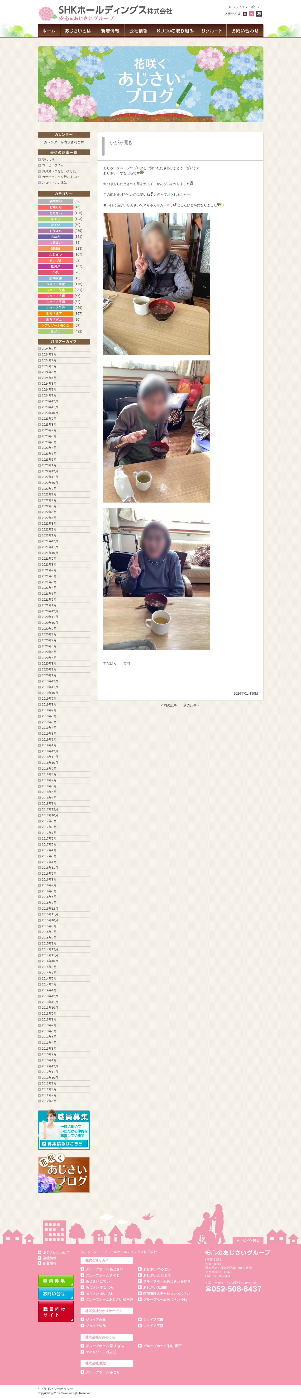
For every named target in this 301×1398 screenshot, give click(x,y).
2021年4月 (49, 587)
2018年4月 (49, 798)
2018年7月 (49, 780)
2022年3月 (49, 523)
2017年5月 (49, 844)
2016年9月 (49, 873)
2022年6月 (49, 506)
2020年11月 (50, 617)
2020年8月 (49, 634)
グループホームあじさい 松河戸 (109, 1299)
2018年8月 (49, 774)
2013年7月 (49, 1025)
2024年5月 (49, 372)
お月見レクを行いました (59, 171)
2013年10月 (50, 1007)
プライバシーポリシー (56, 1389)
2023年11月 (50, 407)
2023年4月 (49, 448)
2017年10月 (50, 815)
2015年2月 (49, 937)
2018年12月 (50, 751)
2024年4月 (49, 378)
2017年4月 (49, 850)
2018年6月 (49, 786)
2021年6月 (49, 576)
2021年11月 (50, 547)
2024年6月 (49, 366)
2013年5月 (49, 1036)
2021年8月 (49, 564)
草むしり (48, 159)
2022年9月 (49, 488)
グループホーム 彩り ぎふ (105, 1346)
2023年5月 (49, 442)
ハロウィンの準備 (54, 182)
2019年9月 (49, 698)
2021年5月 (49, 582)
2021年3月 (49, 593)
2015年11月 (50, 914)
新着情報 (49, 1263)
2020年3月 (49, 663)
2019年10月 (50, 693)
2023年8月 (49, 424)
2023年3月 (49, 453)
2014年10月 (50, 961)
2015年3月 (49, 932)
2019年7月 (49, 710)
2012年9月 (49, 1083)
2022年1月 (49, 535)
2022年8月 (49, 494)
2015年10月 (50, 920)
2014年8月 (49, 967)
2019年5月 (49, 722)
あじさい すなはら (99, 1287)
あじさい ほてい (98, 1281)
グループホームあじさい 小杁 (165, 1299)
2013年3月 (49, 1048)
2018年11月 (50, 757)
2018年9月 (49, 768)
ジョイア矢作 (96, 1326)
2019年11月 (50, 687)
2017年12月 (50, 809)
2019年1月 (49, 745)
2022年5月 (49, 512)
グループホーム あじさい (104, 1269)
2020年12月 (50, 611)
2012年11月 (50, 1072)
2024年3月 (49, 383)
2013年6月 (49, 1031)
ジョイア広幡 (153, 1320)
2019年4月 (49, 727)
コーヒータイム (53, 165)
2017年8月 (49, 827)
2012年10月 (50, 1077)
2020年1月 (49, 675)
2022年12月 (50, 471)
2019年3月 (49, 733)
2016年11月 (50, 867)
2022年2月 (49, 529)
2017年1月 (49, 862)
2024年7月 (49, 360)
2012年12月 (50, 1066)
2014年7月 (49, 973)
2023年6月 (49, 436)
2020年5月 (49, 652)
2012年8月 (49, 1089)
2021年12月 (50, 541)
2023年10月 (50, 413)
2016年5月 (49, 897)
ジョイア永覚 (96, 1320)
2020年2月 (49, 669)
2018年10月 (50, 762)
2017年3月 (49, 856)
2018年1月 (49, 803)
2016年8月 (49, 879)
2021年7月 (49, 570)
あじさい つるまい (157, 1269)
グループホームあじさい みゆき (167, 1281)
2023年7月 (49, 430)
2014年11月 (50, 955)
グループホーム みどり (103, 1372)
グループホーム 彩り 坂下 (162, 1346)
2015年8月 (49, 926)
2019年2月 (49, 739)
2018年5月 (49, 792)
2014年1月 (49, 990)
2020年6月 (49, 646)
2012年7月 (49, 1095)
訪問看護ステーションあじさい (166, 1293)
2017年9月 (49, 821)
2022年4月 (49, 518)
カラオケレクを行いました (60, 177)
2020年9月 (49, 628)
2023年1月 (49, 465)
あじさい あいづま (99, 1293)
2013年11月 (50, 1002)
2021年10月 (50, 553)
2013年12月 (50, 996)
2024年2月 (49, 389)
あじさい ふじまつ (157, 1275)
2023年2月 (49, 459)
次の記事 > (191, 705)
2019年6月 (49, 716)
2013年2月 (49, 1054)
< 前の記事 (169, 705)
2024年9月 (49, 349)
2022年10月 (50, 483)
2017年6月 (49, 838)
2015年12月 (50, 908)
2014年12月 (50, 949)
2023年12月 (50, 401)
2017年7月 (49, 833)
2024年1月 (49, 395)
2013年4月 (49, 1042)
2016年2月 (49, 902)
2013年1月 (49, 1060)
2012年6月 (49, 1101)
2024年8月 (49, 354)
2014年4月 (49, 984)
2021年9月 (49, 558)
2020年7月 (49, 640)
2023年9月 (49, 418)
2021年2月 (49, 599)
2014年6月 (49, 978)
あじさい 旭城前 (155, 1287)
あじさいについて (56, 1252)
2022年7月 (49, 500)
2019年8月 (49, 704)
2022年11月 (50, 477)
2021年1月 (49, 605)
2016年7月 (49, 885)
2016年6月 (49, 891)
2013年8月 (49, 1019)
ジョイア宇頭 (153, 1326)
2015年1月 (49, 943)
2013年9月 (49, 1013)
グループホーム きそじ (103, 1275)
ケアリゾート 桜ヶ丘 (101, 1352)
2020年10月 (50, 623)
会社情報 (49, 1258)
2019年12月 (50, 681)
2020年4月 (49, 658)
